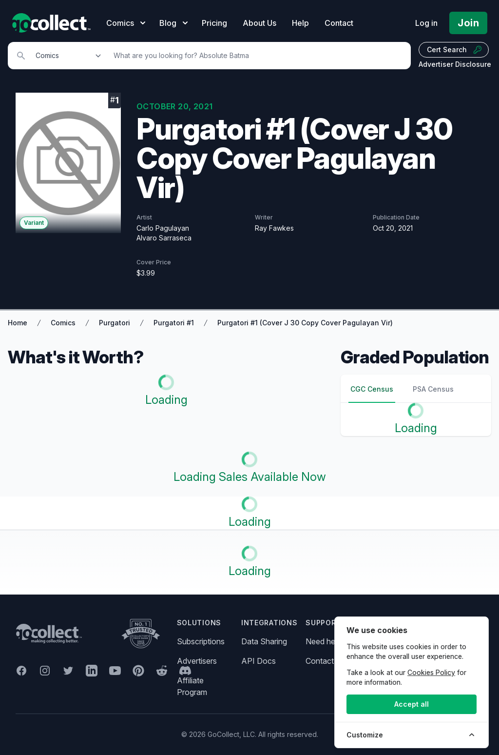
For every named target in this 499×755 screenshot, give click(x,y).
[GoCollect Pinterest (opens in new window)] (138, 670)
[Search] (257, 55)
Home (17, 322)
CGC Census (371, 389)
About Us (259, 23)
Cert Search (454, 50)
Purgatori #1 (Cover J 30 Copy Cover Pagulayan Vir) (305, 322)
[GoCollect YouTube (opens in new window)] (115, 670)
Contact (339, 23)
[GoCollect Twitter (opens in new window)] (68, 670)
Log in (426, 23)
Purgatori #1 (174, 322)
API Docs (258, 661)
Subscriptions (201, 641)
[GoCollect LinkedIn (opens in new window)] (91, 670)
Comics (63, 322)
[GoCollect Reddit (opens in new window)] (162, 670)
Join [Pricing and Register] (468, 23)
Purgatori (114, 322)
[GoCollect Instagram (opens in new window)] (45, 670)
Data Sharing (264, 641)
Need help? (325, 641)
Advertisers (197, 661)
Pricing (214, 23)
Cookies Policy (431, 672)
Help (300, 23)
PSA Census (433, 389)
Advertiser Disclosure (455, 64)
